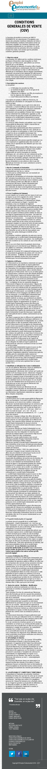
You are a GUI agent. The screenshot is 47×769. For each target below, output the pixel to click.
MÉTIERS (11, 724)
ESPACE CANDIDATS (14, 716)
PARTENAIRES (13, 745)
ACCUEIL (11, 711)
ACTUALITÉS (12, 713)
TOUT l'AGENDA (13, 729)
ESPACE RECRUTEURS (15, 718)
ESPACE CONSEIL (14, 727)
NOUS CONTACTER (14, 743)
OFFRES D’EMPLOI (14, 715)
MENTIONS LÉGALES (15, 736)
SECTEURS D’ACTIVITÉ (15, 725)
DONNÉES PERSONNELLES (17, 741)
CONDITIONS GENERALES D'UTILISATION (21, 740)
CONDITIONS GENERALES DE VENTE (20, 738)
